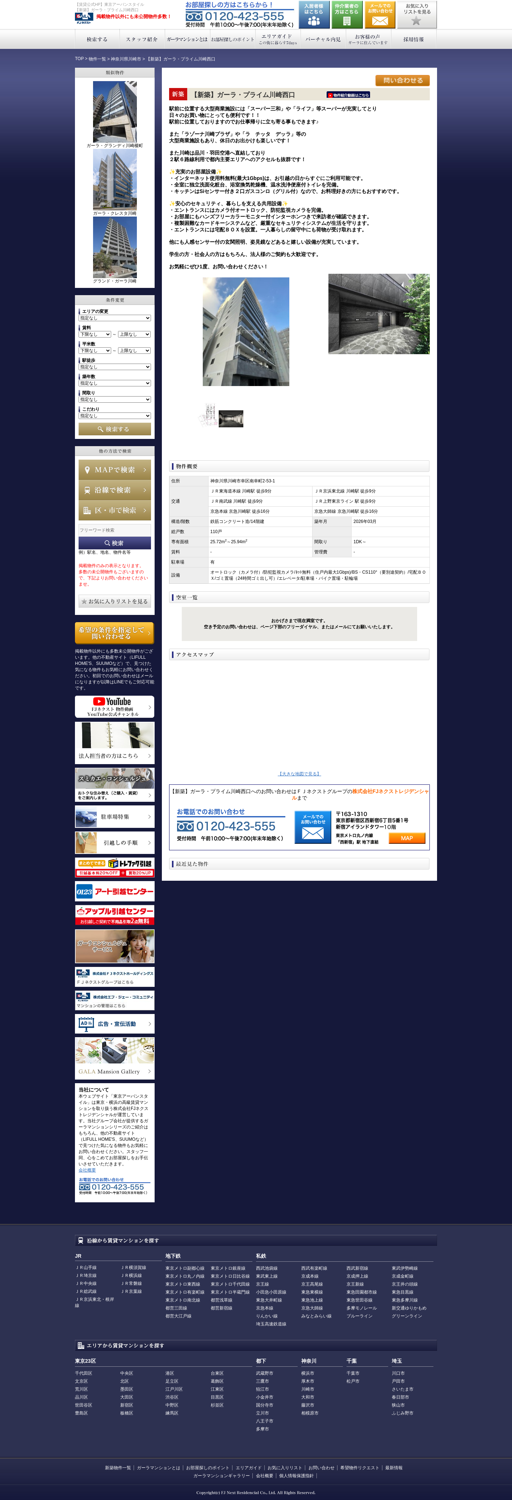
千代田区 (83, 1373)
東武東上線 (267, 1276)
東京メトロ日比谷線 (230, 1276)
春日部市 (400, 1397)
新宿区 (126, 1405)
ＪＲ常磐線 (131, 1283)
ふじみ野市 (403, 1413)
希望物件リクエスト (359, 1467)
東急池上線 (312, 1300)
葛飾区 (217, 1381)
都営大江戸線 (178, 1316)
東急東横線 (312, 1292)
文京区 (81, 1381)
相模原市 (310, 1413)
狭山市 (398, 1405)
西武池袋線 (267, 1268)
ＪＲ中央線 (86, 1283)
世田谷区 (83, 1405)
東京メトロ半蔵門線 (230, 1292)
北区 (124, 1381)
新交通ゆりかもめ (409, 1308)
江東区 (217, 1389)
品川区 (81, 1397)
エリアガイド (278, 39)
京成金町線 (403, 1276)
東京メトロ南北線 (182, 1300)
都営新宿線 (221, 1308)
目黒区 (217, 1397)
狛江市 (262, 1389)
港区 (169, 1373)
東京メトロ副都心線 (185, 1268)
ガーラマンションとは (187, 39)
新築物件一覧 (118, 1467)
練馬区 (172, 1413)
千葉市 (353, 1373)
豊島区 (81, 1413)
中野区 (172, 1405)
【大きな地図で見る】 (299, 773)
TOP (79, 58)
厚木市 (307, 1381)
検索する (97, 39)
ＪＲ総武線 (86, 1291)
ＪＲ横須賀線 (133, 1267)
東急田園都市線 (362, 1292)
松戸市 (353, 1381)
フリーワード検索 (115, 543)
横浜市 (307, 1373)
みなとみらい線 (316, 1316)
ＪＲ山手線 (86, 1267)
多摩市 (262, 1429)
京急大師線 (312, 1308)
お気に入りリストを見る (417, 15)
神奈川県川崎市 (126, 59)
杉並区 (217, 1405)
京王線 (262, 1284)
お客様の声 (368, 39)
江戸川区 (174, 1389)
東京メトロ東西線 (182, 1284)
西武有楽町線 (314, 1268)
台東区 (217, 1373)
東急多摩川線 (405, 1300)
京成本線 (310, 1276)
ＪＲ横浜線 (131, 1275)
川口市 (398, 1373)
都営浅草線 (221, 1300)
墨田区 (126, 1389)
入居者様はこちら (314, 15)
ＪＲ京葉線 (131, 1291)
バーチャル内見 (323, 39)
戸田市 (398, 1381)
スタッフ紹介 (142, 39)
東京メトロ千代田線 (230, 1284)
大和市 (307, 1397)
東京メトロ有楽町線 (185, 1292)
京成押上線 (357, 1276)
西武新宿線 (357, 1268)
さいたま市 (403, 1389)
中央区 (126, 1373)
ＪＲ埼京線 (86, 1275)
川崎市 (307, 1389)
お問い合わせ (380, 15)
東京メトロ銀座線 (228, 1268)
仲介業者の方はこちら (347, 15)
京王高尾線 (312, 1284)
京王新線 (355, 1284)
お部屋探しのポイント (233, 39)
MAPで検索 (115, 470)
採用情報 (414, 39)
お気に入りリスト (285, 1467)
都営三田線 (176, 1308)
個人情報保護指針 (296, 1475)
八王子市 (264, 1421)
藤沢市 (307, 1405)
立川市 (262, 1413)
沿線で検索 (115, 490)
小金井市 (264, 1397)
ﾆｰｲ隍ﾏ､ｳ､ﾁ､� (348, 94)
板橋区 (126, 1413)
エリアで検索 (115, 510)
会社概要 (87, 1170)
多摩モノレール (362, 1308)
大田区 (126, 1397)
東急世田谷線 (360, 1300)
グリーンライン (407, 1316)
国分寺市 (264, 1405)
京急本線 (264, 1308)
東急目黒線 (403, 1292)
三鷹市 (262, 1381)
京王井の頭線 (405, 1284)
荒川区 (81, 1389)
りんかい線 (267, 1316)
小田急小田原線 (271, 1292)
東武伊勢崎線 (405, 1268)
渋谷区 (172, 1397)
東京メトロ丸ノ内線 (185, 1276)
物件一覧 (97, 59)
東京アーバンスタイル (84, 18)
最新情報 (394, 1467)
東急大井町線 (269, 1300)
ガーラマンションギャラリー (221, 1475)
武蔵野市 (264, 1373)
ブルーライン (360, 1316)
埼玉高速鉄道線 (271, 1324)
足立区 (172, 1381)
